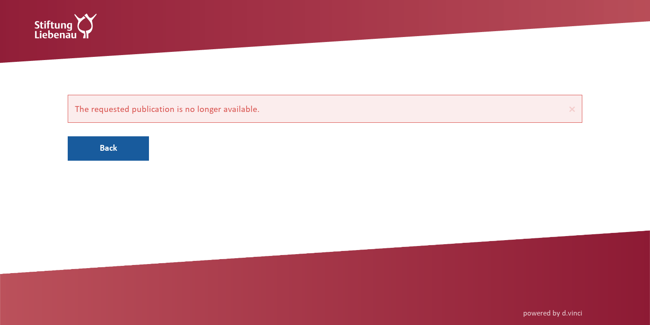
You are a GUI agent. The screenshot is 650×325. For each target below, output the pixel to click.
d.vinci (572, 312)
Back (108, 148)
